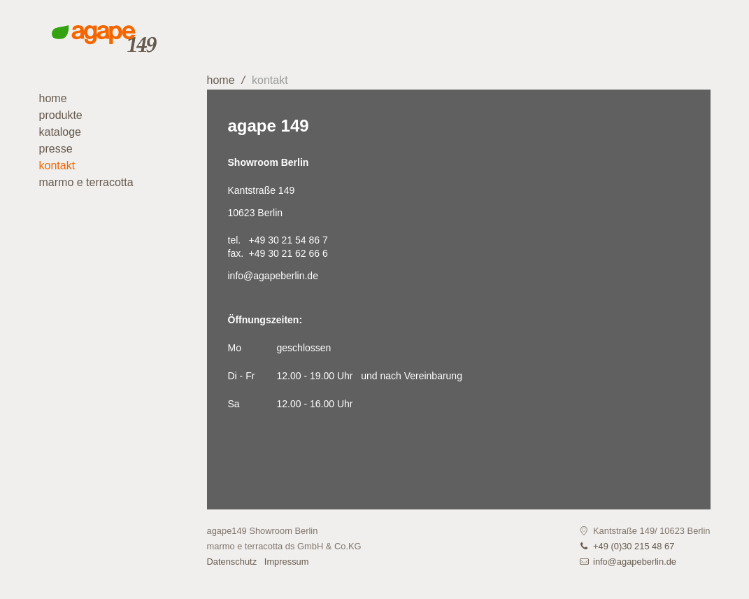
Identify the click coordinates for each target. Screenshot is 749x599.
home (221, 80)
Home (53, 98)
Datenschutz (232, 561)
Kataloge (60, 132)
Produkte (61, 115)
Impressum (286, 561)
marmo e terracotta (86, 182)
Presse (56, 149)
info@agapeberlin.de (273, 275)
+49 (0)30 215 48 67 (633, 546)
